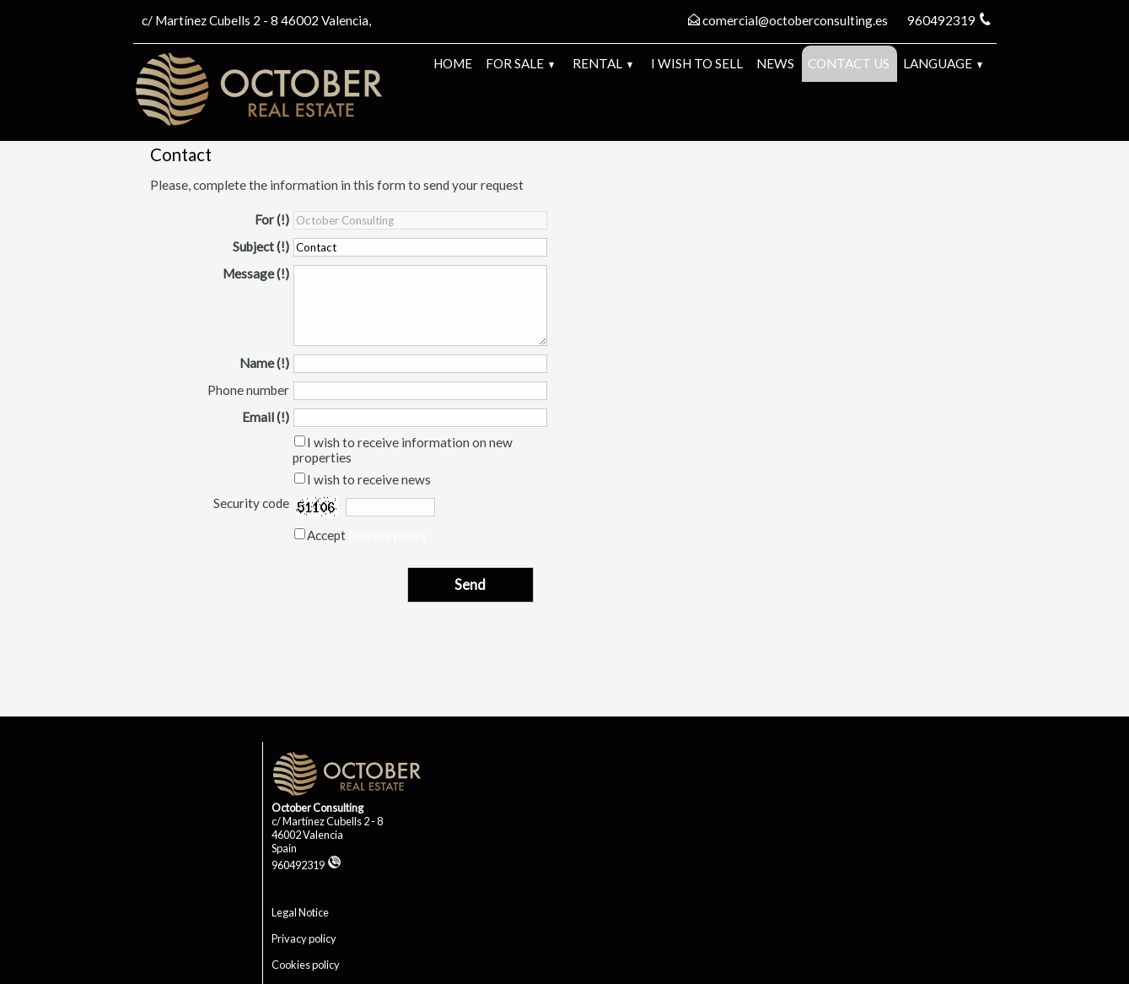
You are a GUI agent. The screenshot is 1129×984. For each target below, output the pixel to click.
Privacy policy (387, 535)
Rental (602, 63)
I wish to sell (697, 63)
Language (942, 63)
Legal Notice (300, 912)
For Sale (520, 63)
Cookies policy (305, 964)
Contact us (849, 63)
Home (452, 63)
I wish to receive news (369, 479)
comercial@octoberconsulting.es (795, 20)
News (775, 63)
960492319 (306, 865)
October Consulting (317, 807)
